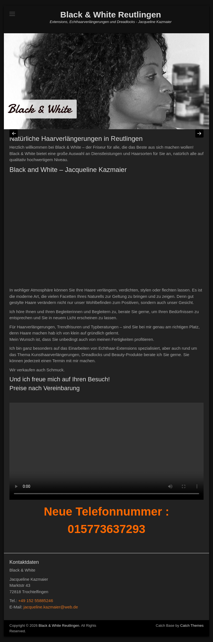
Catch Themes (192, 625)
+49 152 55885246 (35, 600)
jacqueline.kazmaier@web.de (51, 607)
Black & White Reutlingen (110, 14)
